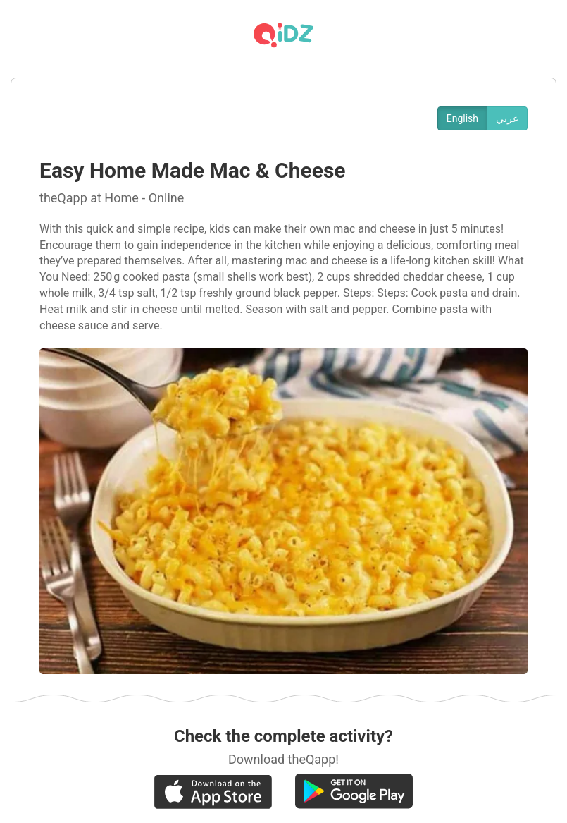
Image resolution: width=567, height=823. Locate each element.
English (462, 118)
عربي (507, 118)
